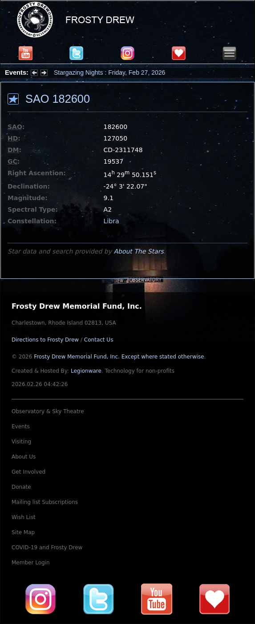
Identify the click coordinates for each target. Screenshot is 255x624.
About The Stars (138, 251)
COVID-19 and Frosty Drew (47, 547)
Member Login (31, 563)
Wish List (24, 517)
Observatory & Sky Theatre (48, 411)
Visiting (21, 442)
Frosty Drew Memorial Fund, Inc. (119, 357)
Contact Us (98, 340)
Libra (111, 221)
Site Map (23, 532)
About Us (24, 457)
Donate (21, 487)
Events (21, 426)
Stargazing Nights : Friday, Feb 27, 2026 (109, 72)
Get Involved (28, 472)
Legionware (86, 371)
